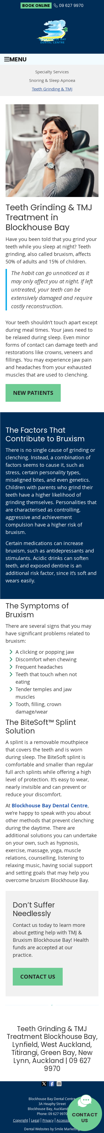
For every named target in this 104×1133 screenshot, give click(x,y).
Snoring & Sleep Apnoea (52, 80)
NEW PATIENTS (33, 392)
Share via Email (60, 1083)
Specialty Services (52, 71)
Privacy (48, 1120)
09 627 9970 (71, 5)
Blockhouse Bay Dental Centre (50, 805)
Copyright (20, 1120)
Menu (15, 59)
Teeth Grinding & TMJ (52, 89)
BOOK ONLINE (36, 5)
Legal (35, 1120)
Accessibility (66, 1120)
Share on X (45, 1083)
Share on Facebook (52, 1083)
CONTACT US (84, 1117)
